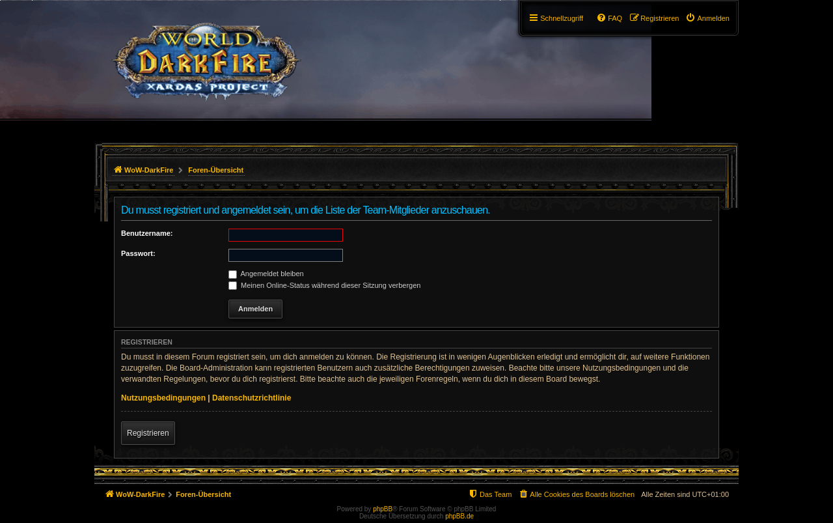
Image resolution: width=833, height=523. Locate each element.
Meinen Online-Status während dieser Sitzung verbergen (324, 285)
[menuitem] (707, 18)
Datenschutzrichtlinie (251, 398)
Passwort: (138, 253)
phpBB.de (459, 516)
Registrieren (148, 433)
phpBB (382, 509)
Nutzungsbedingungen (163, 398)
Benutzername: (146, 233)
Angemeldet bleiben (266, 273)
